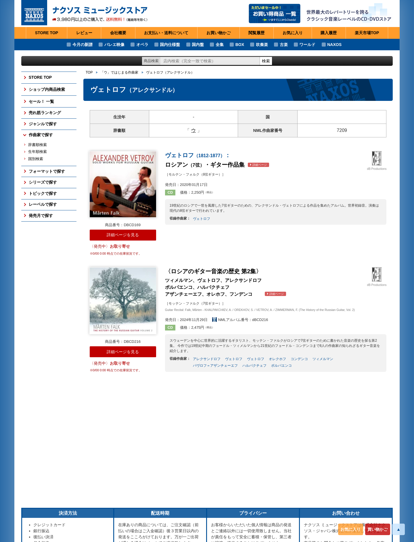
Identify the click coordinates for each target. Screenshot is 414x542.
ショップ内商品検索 (47, 89)
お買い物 (218, 33)
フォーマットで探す (47, 171)
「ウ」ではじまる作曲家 (119, 72)
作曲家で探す (41, 134)
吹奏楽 (262, 44)
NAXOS (334, 44)
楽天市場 (367, 33)
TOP (89, 72)
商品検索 (151, 61)
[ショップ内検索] (210, 61)
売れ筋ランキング (45, 112)
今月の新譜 (82, 44)
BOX (239, 44)
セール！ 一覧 (41, 101)
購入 (329, 33)
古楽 (284, 44)
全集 (220, 44)
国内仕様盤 (170, 44)
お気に (293, 33)
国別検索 (35, 159)
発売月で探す (41, 215)
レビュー (84, 32)
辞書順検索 (37, 145)
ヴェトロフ (170, 72)
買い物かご (377, 529)
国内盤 (198, 44)
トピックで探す (43, 193)
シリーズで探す (43, 182)
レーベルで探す (43, 204)
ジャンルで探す (43, 124)
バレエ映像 (114, 44)
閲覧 (256, 33)
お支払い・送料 (166, 33)
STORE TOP (46, 32)
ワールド (307, 44)
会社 (118, 33)
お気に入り (350, 529)
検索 (266, 61)
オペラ (142, 44)
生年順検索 (37, 152)
